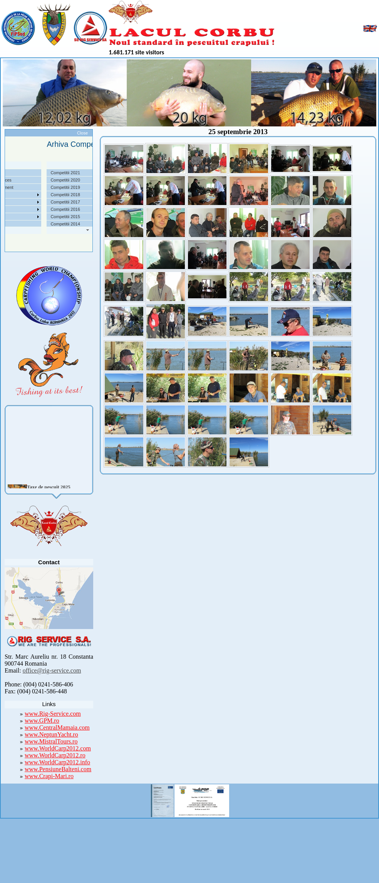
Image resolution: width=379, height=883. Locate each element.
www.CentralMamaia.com (57, 727)
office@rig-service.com (52, 670)
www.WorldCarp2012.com (58, 748)
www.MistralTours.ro (51, 741)
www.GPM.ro (42, 720)
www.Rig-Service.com (53, 713)
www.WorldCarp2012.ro (55, 755)
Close (82, 133)
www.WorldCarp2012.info (57, 762)
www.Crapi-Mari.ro (49, 776)
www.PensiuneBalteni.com (58, 769)
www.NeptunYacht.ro (51, 734)
